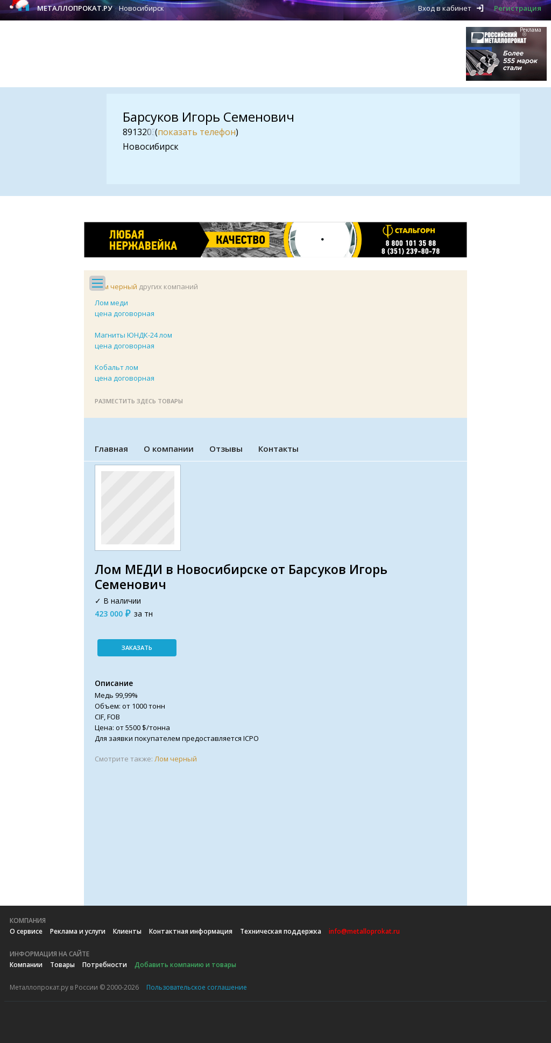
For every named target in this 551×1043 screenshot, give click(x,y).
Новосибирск (141, 8)
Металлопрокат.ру (74, 8)
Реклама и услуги (77, 931)
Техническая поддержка (280, 931)
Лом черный (116, 286)
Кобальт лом (116, 367)
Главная (111, 448)
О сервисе (26, 931)
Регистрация (517, 8)
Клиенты (127, 931)
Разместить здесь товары (139, 401)
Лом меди (111, 302)
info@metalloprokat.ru (364, 931)
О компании (169, 448)
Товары (62, 964)
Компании (26, 964)
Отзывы (226, 448)
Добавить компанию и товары (185, 964)
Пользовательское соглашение (196, 987)
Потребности (104, 964)
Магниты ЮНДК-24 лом (133, 335)
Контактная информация (190, 931)
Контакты (278, 448)
